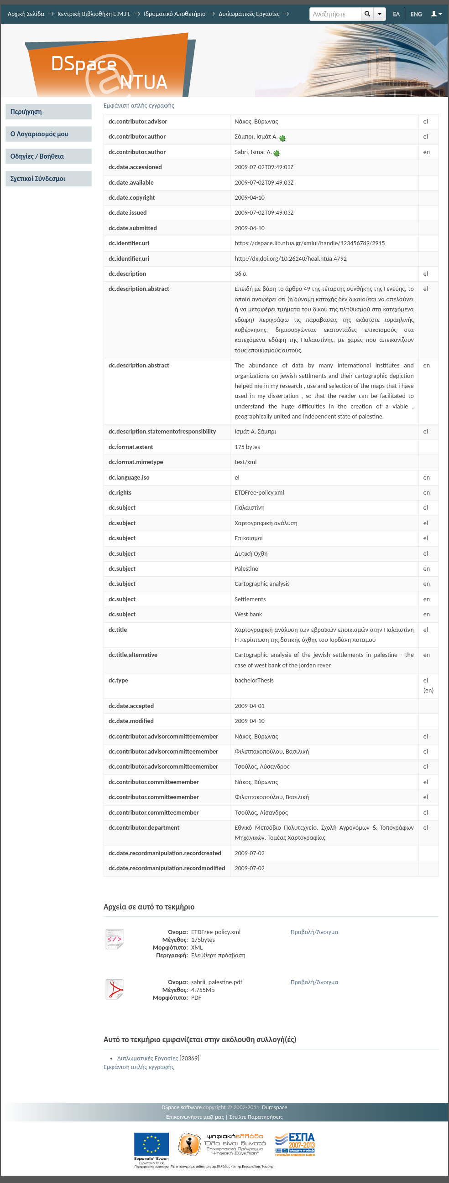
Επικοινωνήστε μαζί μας (195, 1116)
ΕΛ (396, 14)
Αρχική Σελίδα (26, 14)
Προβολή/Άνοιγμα (315, 932)
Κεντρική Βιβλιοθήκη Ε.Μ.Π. (94, 14)
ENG (416, 14)
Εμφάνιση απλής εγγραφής (139, 105)
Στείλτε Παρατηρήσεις (256, 1116)
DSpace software (182, 1107)
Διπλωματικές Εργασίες (249, 14)
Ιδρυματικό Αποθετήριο (174, 14)
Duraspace (274, 1107)
